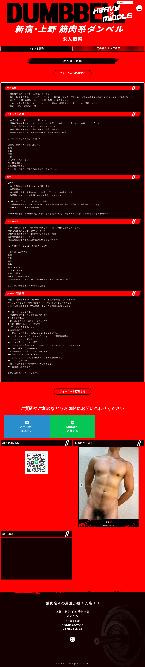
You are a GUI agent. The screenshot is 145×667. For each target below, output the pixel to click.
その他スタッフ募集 (108, 48)
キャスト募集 (36, 48)
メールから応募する (27, 428)
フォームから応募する (73, 73)
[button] (81, 485)
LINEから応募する (72, 428)
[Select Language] (125, 2)
